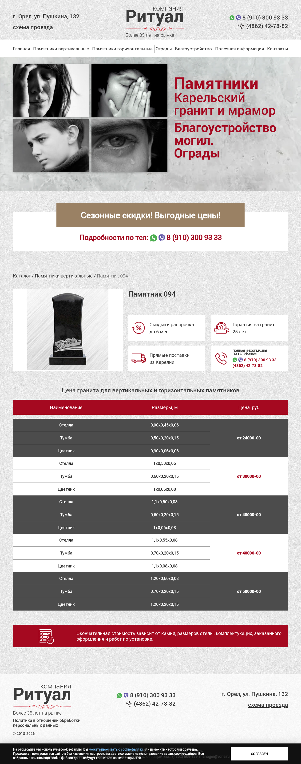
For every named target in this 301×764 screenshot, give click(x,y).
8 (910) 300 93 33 (265, 17)
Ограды (164, 49)
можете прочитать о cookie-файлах (116, 749)
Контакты (277, 49)
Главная (21, 49)
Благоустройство (193, 49)
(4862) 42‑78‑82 (247, 365)
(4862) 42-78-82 (267, 26)
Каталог (22, 276)
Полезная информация (239, 49)
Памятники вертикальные (61, 49)
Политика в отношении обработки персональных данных (46, 723)
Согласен (259, 754)
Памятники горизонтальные (122, 49)
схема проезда (33, 27)
